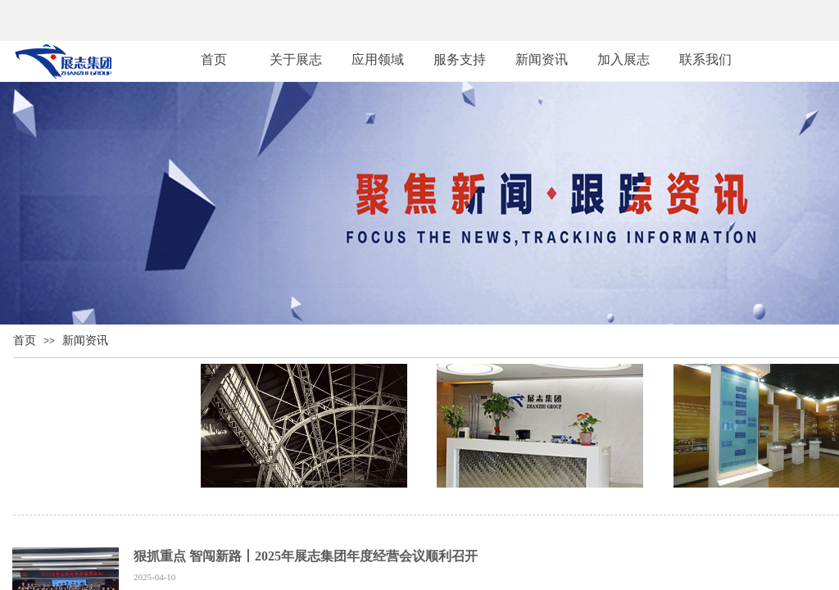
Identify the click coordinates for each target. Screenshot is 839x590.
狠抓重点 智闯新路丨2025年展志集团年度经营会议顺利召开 (306, 556)
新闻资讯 (85, 340)
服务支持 (459, 59)
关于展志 (296, 59)
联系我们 (705, 59)
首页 (24, 340)
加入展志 (623, 59)
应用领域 (377, 59)
